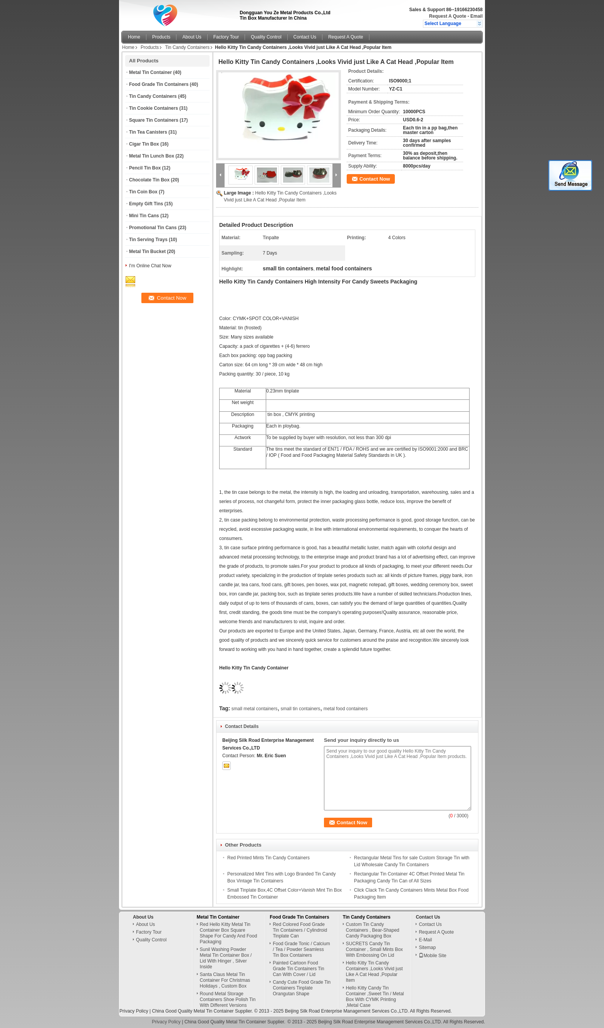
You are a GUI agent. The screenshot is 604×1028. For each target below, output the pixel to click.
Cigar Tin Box (144, 144)
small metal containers (254, 708)
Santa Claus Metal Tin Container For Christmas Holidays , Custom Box (225, 980)
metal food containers (346, 708)
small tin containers (300, 708)
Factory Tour (226, 37)
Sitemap (427, 947)
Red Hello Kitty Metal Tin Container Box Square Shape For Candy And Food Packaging (228, 933)
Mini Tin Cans (144, 215)
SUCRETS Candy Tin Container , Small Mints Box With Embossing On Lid (374, 949)
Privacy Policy (133, 1011)
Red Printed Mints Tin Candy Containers (268, 857)
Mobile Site (432, 955)
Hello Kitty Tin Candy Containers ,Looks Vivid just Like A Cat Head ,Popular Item (374, 971)
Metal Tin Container (150, 72)
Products (161, 37)
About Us (191, 37)
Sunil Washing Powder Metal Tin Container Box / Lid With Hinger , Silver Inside (226, 958)
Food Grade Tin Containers (158, 84)
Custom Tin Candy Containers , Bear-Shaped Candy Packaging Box (372, 930)
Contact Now (374, 179)
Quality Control (266, 37)
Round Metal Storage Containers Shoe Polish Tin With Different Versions (228, 999)
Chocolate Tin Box (149, 180)
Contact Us (305, 37)
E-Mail (425, 939)
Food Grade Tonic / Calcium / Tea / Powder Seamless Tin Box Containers (301, 949)
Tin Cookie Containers (153, 108)
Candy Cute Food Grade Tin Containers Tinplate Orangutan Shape (302, 987)
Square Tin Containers (153, 120)
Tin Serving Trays (148, 239)
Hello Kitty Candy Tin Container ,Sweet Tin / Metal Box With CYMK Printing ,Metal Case (375, 996)
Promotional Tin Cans (153, 227)
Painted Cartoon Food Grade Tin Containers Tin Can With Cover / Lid (298, 968)
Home (134, 37)
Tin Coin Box (143, 192)
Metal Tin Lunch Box (151, 156)
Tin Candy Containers (187, 47)
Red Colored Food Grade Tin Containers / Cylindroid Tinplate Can (300, 930)
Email (476, 16)
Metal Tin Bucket (147, 251)
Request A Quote (447, 16)
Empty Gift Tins (146, 203)
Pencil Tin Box (145, 168)
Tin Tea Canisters (148, 132)
